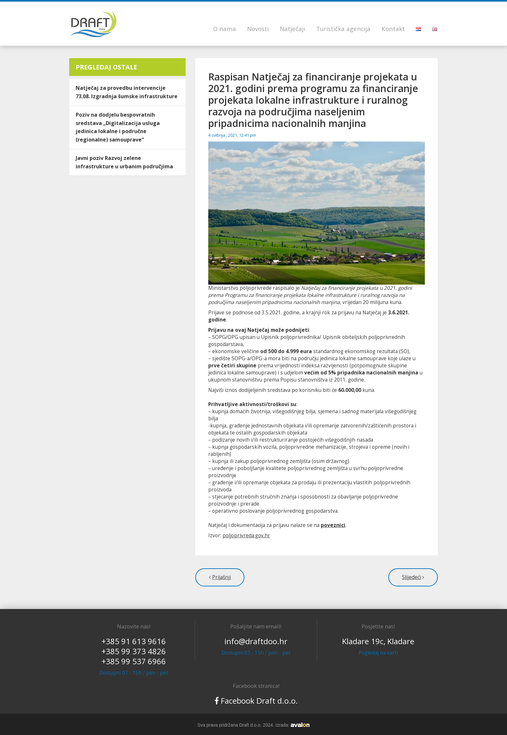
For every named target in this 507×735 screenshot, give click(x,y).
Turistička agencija (343, 29)
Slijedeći (411, 577)
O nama (224, 29)
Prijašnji (221, 577)
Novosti (258, 29)
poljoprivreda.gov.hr (246, 535)
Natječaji (292, 29)
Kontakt (393, 29)
